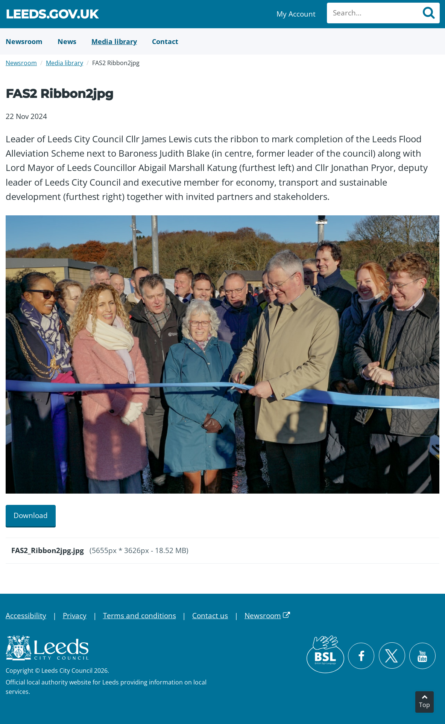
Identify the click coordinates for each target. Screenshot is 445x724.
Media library (64, 63)
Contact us (210, 615)
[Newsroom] (24, 41)
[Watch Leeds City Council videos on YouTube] (422, 656)
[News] (67, 41)
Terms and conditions (139, 615)
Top (424, 705)
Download (31, 515)
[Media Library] (114, 41)
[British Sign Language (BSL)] (325, 654)
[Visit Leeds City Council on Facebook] (361, 656)
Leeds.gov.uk (52, 15)
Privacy (75, 615)
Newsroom (21, 63)
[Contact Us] (165, 41)
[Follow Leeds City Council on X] (392, 655)
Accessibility (26, 615)
